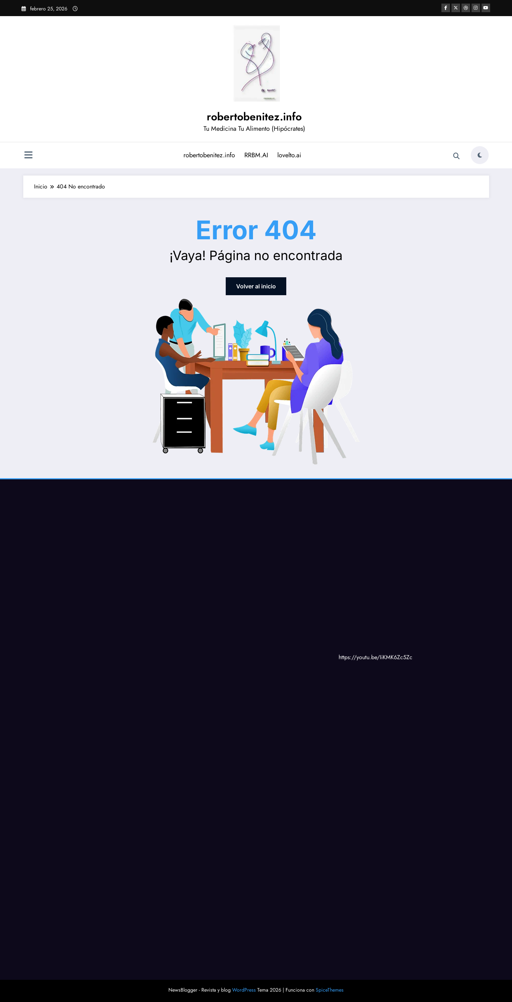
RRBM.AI (256, 155)
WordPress (244, 989)
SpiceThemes (330, 989)
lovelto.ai (289, 155)
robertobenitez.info (254, 116)
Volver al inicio (256, 286)
